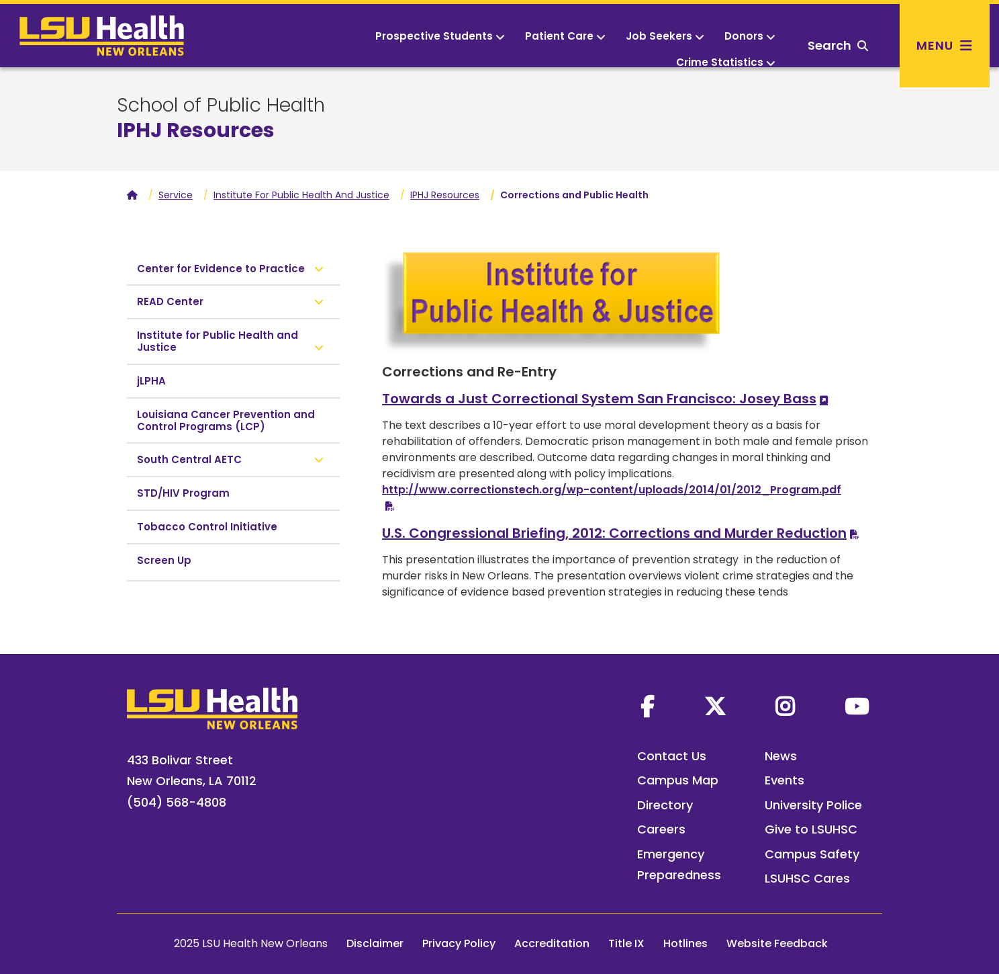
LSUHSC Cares (807, 878)
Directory (665, 805)
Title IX (626, 943)
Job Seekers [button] (665, 36)
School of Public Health (221, 105)
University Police (813, 805)
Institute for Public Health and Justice (217, 341)
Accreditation (551, 943)
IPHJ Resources (444, 195)
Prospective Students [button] (440, 36)
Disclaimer (374, 943)
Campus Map (677, 780)
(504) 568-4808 (176, 802)
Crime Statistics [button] (725, 62)
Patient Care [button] (565, 36)
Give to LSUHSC (811, 829)
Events (784, 780)
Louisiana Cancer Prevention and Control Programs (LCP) (226, 420)
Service (175, 195)
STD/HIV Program (183, 493)
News (781, 755)
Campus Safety (812, 854)
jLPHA (151, 381)
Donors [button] (749, 36)
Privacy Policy (458, 943)
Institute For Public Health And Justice (301, 195)
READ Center (170, 301)
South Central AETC (189, 459)
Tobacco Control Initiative (207, 527)
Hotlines (685, 943)
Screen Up (164, 560)
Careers (661, 829)
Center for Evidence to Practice (221, 268)
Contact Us (671, 755)
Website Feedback (777, 943)
